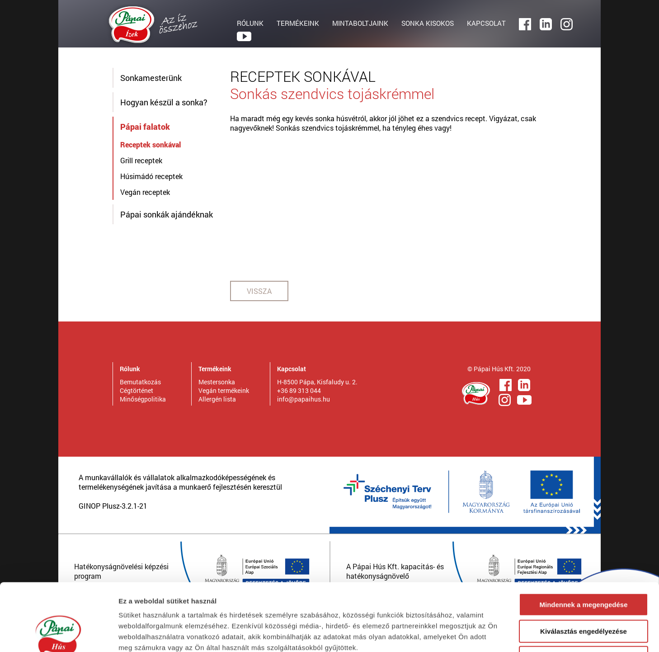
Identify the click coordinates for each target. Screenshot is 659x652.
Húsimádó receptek (151, 176)
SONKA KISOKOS (427, 23)
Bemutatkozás (140, 382)
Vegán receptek (145, 192)
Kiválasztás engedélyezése (583, 568)
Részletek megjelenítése (513, 634)
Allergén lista (217, 399)
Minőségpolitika (143, 399)
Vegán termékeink (223, 390)
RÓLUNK (250, 23)
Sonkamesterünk (151, 77)
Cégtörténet (136, 390)
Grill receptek (141, 160)
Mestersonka (216, 382)
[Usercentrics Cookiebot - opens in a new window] (58, 634)
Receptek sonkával (150, 144)
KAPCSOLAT (486, 23)
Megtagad (583, 594)
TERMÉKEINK (298, 23)
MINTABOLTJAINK (360, 23)
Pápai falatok (145, 126)
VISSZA (259, 291)
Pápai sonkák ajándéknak (166, 214)
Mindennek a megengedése (583, 541)
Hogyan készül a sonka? (163, 102)
